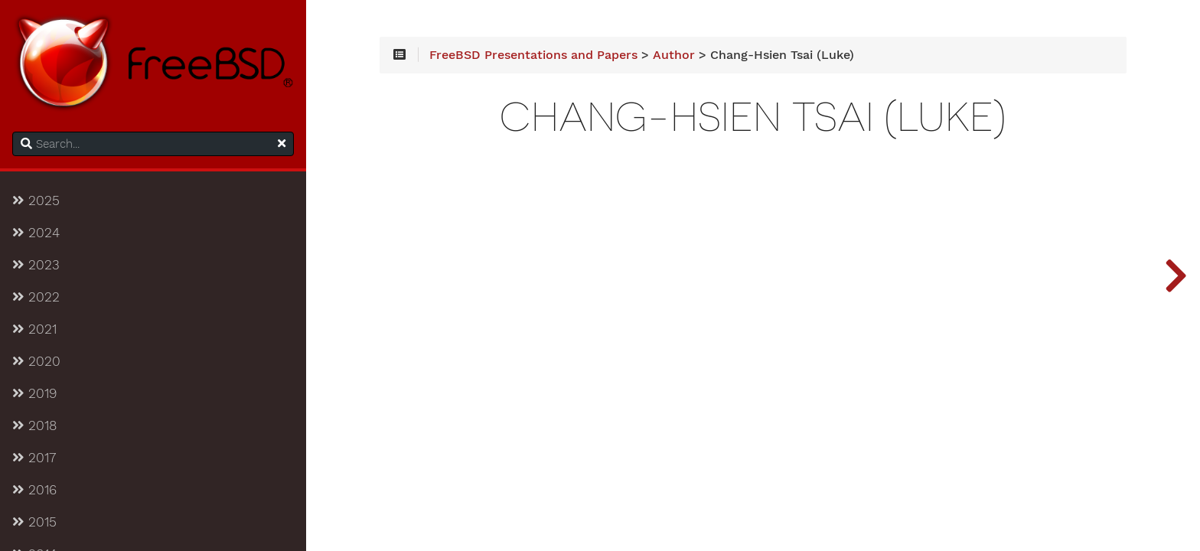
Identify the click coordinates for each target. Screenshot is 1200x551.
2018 (34, 425)
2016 (34, 489)
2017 (34, 457)
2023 (36, 264)
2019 (34, 393)
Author (674, 55)
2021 (34, 329)
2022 (36, 297)
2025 (36, 200)
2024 (36, 232)
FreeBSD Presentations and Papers (533, 55)
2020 (36, 361)
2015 (34, 522)
